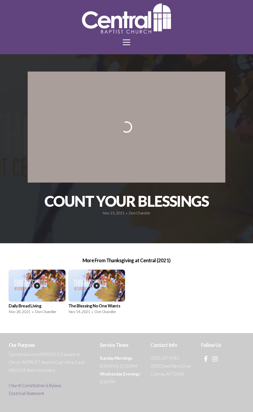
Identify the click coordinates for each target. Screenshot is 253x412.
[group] (37, 293)
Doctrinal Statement (26, 393)
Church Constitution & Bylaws (35, 385)
